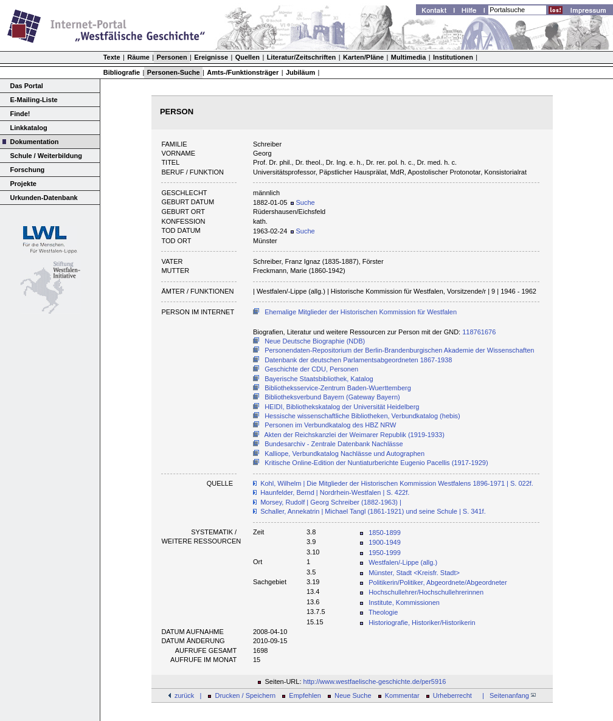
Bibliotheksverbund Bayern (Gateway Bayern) (332, 397)
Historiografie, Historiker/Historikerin (422, 622)
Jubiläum (300, 72)
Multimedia (408, 57)
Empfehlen (305, 695)
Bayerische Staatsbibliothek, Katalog (319, 378)
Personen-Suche (173, 72)
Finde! (20, 113)
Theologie (383, 612)
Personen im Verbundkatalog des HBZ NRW (330, 425)
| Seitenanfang (507, 695)
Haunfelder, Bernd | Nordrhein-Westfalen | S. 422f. (334, 492)
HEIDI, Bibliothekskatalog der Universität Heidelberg (342, 406)
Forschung (27, 169)
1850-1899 (385, 532)
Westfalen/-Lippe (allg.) (403, 562)
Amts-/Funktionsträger (243, 72)
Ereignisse (211, 57)
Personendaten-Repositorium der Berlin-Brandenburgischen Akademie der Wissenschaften (399, 350)
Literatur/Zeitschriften (301, 57)
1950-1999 (385, 552)
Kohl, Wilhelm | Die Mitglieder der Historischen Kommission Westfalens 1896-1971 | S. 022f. (396, 483)
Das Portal (26, 85)
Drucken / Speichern (245, 695)
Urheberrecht (452, 695)
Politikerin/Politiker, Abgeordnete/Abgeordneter (438, 582)
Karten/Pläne (363, 57)
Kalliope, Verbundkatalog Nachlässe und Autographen (344, 453)
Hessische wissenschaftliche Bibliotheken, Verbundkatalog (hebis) (362, 415)
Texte (111, 57)
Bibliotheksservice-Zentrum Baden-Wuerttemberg (338, 388)
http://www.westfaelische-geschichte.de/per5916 (374, 681)
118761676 (479, 332)
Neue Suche (353, 695)
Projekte (23, 183)
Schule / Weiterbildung (46, 155)
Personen (172, 57)
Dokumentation (34, 141)
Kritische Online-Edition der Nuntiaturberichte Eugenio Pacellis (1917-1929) (376, 462)
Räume (138, 57)
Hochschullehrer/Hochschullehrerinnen (426, 592)
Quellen (247, 57)
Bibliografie (121, 72)
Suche (302, 202)
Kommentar (402, 695)
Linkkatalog (28, 127)
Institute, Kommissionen (404, 602)
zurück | (188, 695)
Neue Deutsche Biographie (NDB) (315, 341)
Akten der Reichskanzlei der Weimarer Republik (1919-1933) (355, 434)
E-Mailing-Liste (34, 99)
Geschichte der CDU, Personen (311, 369)
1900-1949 (385, 542)
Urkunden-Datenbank (44, 197)
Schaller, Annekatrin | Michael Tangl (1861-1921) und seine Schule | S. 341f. (373, 511)
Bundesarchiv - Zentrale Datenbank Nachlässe (334, 443)
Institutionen (453, 57)
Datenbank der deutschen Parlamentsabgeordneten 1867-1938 (358, 360)
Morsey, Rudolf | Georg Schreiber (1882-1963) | (330, 502)
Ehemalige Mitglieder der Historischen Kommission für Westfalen (361, 312)
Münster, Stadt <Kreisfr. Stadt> (414, 572)
